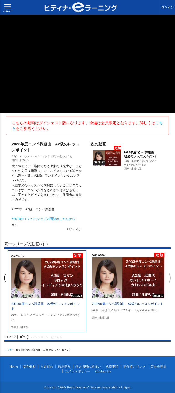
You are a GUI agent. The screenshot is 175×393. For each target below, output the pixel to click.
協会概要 (29, 366)
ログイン (167, 7)
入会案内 (46, 366)
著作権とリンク (134, 366)
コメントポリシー (77, 371)
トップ (8, 350)
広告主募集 (158, 366)
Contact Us (103, 371)
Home (14, 366)
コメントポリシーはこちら (45, 337)
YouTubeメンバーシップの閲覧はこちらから (43, 219)
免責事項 (112, 366)
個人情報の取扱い (88, 366)
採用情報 (64, 366)
